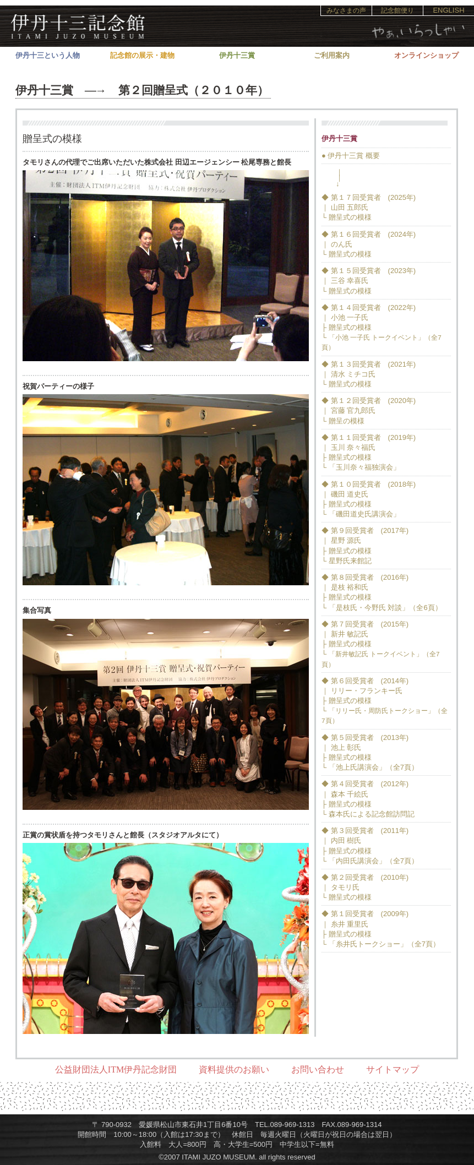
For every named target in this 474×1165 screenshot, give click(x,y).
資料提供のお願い (234, 1069)
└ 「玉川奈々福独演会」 (361, 467)
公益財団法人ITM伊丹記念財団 (116, 1069)
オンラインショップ (426, 55)
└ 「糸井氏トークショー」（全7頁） (381, 944)
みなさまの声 (346, 10)
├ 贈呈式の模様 (347, 327)
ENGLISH (448, 10)
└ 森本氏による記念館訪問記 (368, 814)
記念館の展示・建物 (142, 55)
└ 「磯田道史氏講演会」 (361, 514)
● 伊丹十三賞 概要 (351, 155)
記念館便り (397, 10)
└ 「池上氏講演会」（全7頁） (370, 767)
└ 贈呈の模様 (343, 421)
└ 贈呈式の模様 (347, 217)
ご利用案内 (332, 55)
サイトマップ (392, 1069)
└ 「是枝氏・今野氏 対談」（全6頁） (382, 607)
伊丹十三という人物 (47, 55)
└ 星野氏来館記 (347, 561)
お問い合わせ (317, 1069)
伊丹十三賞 (237, 55)
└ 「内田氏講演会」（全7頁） (370, 861)
